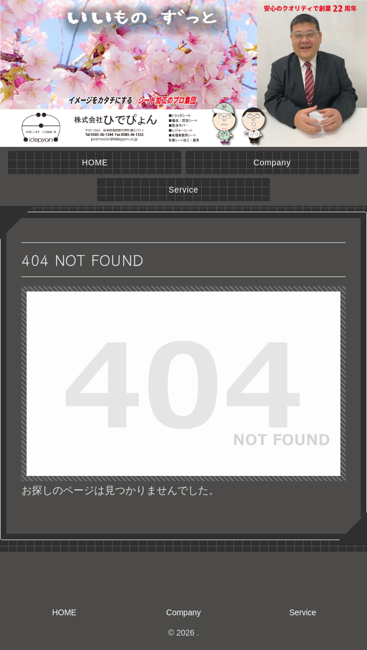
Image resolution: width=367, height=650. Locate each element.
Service (302, 612)
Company (183, 612)
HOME (64, 612)
